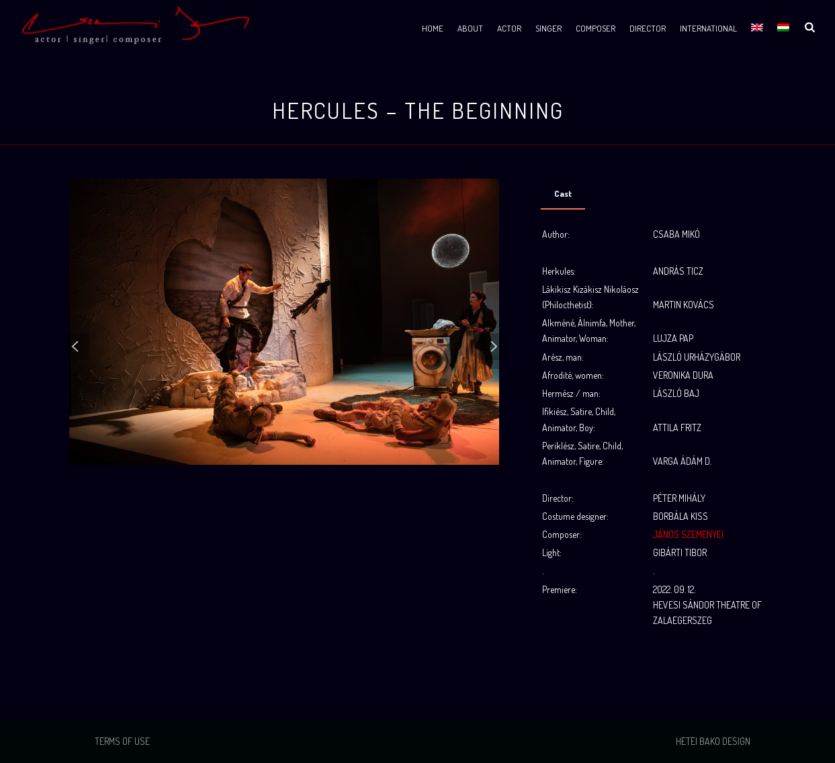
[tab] (563, 194)
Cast (563, 193)
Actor (509, 28)
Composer (595, 28)
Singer (548, 28)
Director (647, 28)
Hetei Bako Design (713, 741)
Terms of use (122, 741)
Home (432, 28)
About (470, 28)
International (708, 28)
